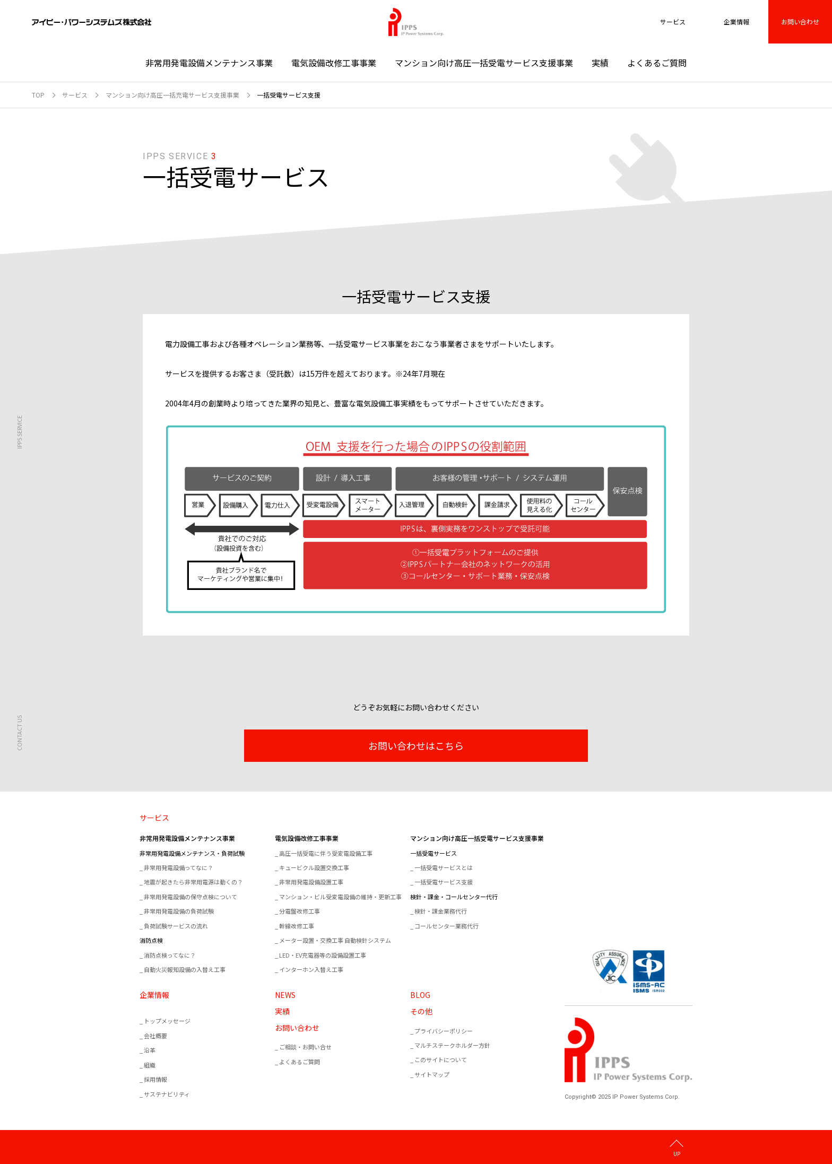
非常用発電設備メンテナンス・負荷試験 (192, 853)
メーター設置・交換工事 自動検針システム (335, 940)
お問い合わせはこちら (416, 745)
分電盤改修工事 (299, 911)
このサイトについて (440, 1059)
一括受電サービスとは (443, 867)
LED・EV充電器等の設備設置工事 (322, 955)
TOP (38, 94)
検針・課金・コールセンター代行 (454, 896)
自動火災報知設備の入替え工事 (185, 969)
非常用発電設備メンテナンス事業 (209, 62)
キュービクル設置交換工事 (314, 867)
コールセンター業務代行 (446, 926)
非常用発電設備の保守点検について (190, 896)
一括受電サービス (433, 853)
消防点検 (151, 940)
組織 (149, 1065)
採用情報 (155, 1079)
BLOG (420, 994)
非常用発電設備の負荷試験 (179, 911)
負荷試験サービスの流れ (176, 926)
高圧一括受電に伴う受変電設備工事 (325, 853)
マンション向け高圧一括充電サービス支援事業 (172, 94)
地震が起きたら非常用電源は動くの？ (193, 882)
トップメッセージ (167, 1021)
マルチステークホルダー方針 (452, 1045)
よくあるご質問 (657, 62)
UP (676, 1153)
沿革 (149, 1050)
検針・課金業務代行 (440, 911)
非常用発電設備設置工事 (311, 882)
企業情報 (154, 994)
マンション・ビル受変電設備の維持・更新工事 (340, 896)
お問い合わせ (800, 21)
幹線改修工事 (296, 926)
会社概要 (155, 1035)
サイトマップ (431, 1074)
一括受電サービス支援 (443, 882)
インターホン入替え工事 (311, 969)
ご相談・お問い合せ (305, 1047)
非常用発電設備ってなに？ (178, 867)
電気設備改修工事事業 (333, 62)
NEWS (285, 994)
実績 (600, 62)
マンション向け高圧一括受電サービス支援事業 (484, 62)
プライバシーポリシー (443, 1031)
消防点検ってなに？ (170, 955)
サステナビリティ (167, 1094)
